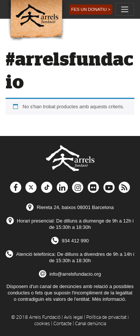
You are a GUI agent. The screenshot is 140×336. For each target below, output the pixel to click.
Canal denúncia (90, 323)
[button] (90, 9)
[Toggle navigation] (124, 9)
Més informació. (109, 299)
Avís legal (73, 317)
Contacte (62, 323)
